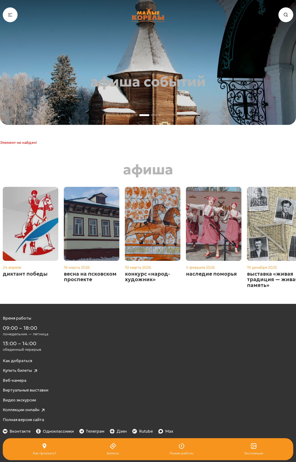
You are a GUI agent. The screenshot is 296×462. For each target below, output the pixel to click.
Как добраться (17, 360)
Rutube (142, 431)
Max (165, 431)
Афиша (148, 169)
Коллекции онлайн (24, 410)
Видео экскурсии (19, 400)
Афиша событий (148, 69)
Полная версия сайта (23, 419)
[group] (30, 237)
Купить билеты (20, 371)
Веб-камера (14, 380)
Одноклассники (55, 431)
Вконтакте (17, 431)
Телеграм (92, 431)
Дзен (118, 431)
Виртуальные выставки (25, 390)
